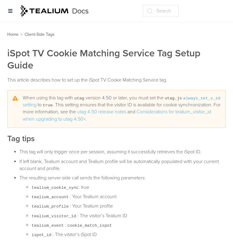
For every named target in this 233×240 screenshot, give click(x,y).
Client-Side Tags (40, 34)
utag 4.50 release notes (101, 112)
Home (13, 34)
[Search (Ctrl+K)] (161, 11)
